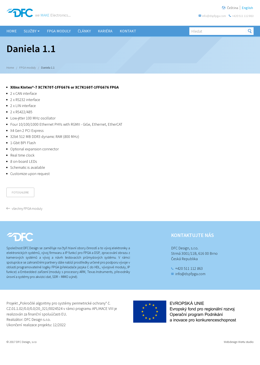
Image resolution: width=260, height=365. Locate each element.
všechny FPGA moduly (27, 208)
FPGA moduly (27, 67)
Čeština (233, 7)
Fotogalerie (20, 192)
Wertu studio (246, 342)
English (248, 7)
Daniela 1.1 (48, 67)
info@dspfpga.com (214, 15)
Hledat (250, 31)
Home (10, 67)
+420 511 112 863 (243, 15)
